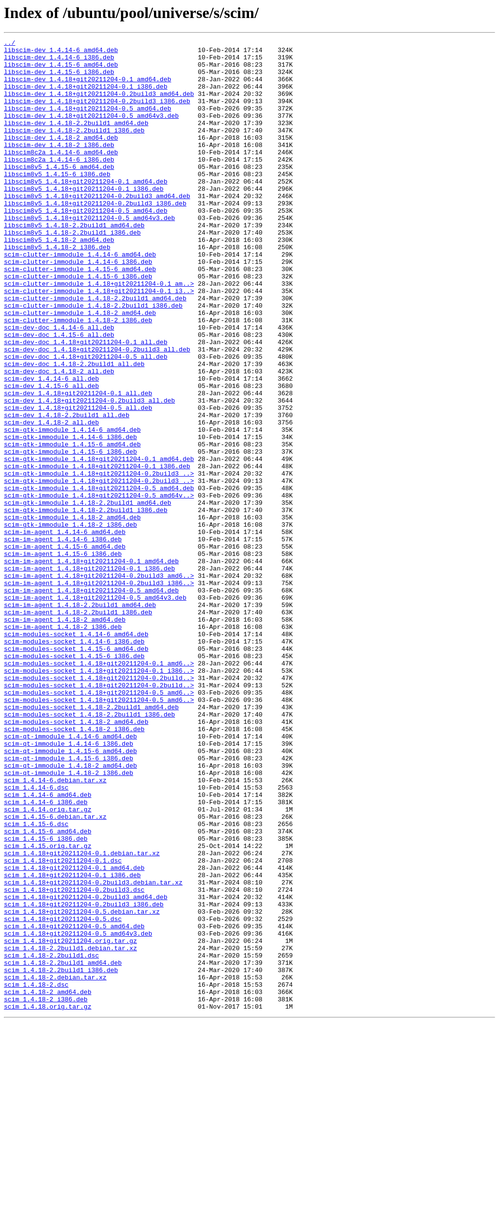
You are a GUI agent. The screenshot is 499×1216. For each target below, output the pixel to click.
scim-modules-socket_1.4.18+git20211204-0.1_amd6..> (99, 788)
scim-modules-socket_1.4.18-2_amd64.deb (76, 858)
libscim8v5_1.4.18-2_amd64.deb (59, 280)
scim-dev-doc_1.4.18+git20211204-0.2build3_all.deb (97, 411)
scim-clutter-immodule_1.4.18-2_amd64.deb (80, 368)
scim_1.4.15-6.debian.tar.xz (55, 972)
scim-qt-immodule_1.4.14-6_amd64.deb (70, 876)
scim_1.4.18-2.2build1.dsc (51, 1139)
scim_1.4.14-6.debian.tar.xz (55, 928)
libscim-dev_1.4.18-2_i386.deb (59, 166)
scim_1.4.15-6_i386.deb (46, 999)
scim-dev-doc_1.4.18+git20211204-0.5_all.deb (85, 420)
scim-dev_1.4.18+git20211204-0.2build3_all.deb (89, 473)
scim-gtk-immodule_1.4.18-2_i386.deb (70, 622)
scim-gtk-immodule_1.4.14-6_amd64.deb (72, 508)
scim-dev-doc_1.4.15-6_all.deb (59, 394)
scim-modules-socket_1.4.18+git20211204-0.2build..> (99, 806)
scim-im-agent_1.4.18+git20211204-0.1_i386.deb (89, 674)
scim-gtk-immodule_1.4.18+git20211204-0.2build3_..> (99, 560)
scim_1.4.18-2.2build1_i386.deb (61, 1156)
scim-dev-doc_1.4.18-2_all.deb (59, 438)
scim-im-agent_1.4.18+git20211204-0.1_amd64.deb (91, 666)
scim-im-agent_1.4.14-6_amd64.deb (65, 630)
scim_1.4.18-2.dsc (36, 1174)
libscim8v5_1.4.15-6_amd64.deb (59, 192)
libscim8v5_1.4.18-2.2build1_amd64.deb (74, 262)
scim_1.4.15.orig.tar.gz (47, 1007)
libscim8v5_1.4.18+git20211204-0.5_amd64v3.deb (89, 254)
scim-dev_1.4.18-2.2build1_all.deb (66, 490)
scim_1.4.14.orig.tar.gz (47, 963)
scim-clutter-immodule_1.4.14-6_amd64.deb (80, 298)
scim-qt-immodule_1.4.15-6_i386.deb (68, 902)
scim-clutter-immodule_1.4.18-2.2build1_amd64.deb (95, 350)
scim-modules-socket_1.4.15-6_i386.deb (74, 779)
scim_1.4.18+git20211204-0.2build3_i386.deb (84, 1077)
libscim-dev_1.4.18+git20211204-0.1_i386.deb (85, 96)
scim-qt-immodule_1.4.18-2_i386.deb (68, 920)
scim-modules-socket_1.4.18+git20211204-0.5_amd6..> (99, 823)
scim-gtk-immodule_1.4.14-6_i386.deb (70, 517)
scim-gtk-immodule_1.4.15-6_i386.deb (70, 534)
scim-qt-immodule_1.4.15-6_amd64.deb (70, 893)
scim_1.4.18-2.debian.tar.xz (55, 1165)
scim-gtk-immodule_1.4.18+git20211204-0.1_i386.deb (97, 552)
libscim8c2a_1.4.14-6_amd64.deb (61, 175)
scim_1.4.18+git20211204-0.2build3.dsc (74, 1060)
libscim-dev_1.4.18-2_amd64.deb (61, 157)
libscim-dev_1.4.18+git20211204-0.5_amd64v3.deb (91, 131)
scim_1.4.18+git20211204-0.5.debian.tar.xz (82, 1086)
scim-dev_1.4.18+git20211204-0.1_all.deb (78, 464)
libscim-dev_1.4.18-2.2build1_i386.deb (74, 149)
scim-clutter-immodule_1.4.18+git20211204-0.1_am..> (99, 333)
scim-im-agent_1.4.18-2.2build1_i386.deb (78, 727)
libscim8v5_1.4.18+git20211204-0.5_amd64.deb (85, 245)
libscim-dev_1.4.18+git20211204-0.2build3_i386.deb (97, 114)
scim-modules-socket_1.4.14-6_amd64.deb (76, 753)
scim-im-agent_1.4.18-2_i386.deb (63, 744)
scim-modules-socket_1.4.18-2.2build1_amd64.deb (91, 841)
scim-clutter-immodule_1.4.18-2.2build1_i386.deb (93, 359)
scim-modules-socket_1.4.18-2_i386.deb (74, 867)
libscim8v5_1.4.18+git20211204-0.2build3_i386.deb (95, 236)
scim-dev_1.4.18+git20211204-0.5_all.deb (78, 482)
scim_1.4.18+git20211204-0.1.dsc (63, 1025)
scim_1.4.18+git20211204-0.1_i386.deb (72, 1042)
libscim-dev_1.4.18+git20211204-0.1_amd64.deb (87, 87)
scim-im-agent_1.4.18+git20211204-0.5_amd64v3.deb (95, 709)
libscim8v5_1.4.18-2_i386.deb (57, 289)
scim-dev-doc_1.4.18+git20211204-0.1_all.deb (85, 403)
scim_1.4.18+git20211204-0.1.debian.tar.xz (82, 1016)
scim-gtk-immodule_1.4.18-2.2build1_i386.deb (85, 604)
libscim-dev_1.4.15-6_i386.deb (59, 78)
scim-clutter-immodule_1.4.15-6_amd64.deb (80, 315)
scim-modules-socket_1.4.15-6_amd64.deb (76, 771)
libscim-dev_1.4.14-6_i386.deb (59, 61)
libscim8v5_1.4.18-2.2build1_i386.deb (72, 271)
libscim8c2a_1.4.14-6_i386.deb (59, 184)
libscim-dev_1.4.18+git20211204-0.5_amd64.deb (87, 122)
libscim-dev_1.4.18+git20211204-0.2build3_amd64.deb (99, 105)
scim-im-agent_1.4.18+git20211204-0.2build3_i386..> (99, 692)
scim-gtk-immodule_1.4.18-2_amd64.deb (72, 613)
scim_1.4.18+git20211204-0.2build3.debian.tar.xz (93, 1051)
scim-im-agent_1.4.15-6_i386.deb (63, 657)
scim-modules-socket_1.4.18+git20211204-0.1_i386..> (99, 797)
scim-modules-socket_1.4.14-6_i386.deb (74, 762)
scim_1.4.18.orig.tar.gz (47, 1200)
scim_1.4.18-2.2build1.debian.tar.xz (70, 1130)
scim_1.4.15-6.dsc (36, 981)
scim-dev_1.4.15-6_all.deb (51, 455)
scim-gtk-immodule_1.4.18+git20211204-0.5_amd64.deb (99, 578)
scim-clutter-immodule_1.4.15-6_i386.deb (78, 324)
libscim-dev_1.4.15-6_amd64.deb (61, 70)
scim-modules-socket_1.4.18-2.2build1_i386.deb (89, 850)
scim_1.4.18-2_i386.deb (46, 1191)
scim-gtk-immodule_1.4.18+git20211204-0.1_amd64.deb (99, 543)
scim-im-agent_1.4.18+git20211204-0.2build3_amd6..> (99, 683)
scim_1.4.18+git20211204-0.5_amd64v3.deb (78, 1112)
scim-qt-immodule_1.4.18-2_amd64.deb (70, 911)
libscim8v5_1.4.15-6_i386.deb (57, 201)
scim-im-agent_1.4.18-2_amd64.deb (65, 736)
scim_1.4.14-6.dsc (36, 937)
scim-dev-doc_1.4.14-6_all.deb (59, 385)
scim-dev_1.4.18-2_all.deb (51, 499)
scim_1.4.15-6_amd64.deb (47, 990)
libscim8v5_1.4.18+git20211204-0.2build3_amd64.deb (97, 227)
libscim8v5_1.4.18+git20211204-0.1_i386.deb (84, 219)
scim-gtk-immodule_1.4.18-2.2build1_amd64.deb (87, 595)
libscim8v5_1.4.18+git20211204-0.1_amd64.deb (85, 210)
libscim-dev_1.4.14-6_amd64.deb (61, 52)
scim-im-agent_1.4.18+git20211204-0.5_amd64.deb (91, 701)
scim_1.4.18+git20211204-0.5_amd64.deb (74, 1104)
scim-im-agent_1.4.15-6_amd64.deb (65, 648)
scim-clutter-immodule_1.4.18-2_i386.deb (78, 376)
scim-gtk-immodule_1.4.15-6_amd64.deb (72, 525)
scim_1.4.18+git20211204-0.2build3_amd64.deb (85, 1069)
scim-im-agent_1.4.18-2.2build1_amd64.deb (80, 718)
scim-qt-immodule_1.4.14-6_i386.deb (68, 885)
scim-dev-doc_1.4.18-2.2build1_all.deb (74, 429)
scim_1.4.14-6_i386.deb (46, 955)
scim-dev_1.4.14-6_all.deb (51, 446)
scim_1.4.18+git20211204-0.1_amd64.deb (74, 1034)
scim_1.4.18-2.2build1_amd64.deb (63, 1147)
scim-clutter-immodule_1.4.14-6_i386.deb (78, 306)
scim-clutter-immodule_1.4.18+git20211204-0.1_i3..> (99, 341)
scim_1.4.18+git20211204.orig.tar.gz (70, 1121)
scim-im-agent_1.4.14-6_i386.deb (63, 639)
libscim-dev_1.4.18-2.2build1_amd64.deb (76, 140)
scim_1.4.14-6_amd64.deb (47, 946)
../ (9, 43)
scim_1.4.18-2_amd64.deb (47, 1183)
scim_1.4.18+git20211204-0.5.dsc (63, 1095)
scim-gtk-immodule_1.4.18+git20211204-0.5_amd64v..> (99, 587)
